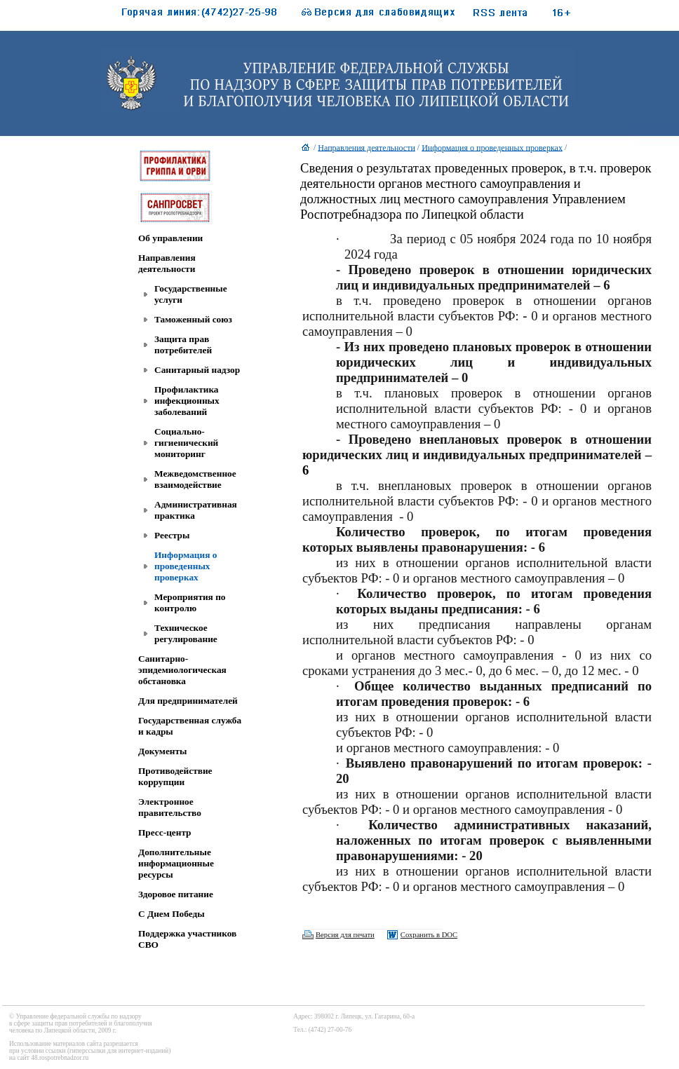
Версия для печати (345, 935)
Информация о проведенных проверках (185, 566)
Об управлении (170, 238)
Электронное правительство (169, 807)
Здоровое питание (175, 894)
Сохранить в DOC (429, 935)
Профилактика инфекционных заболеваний (187, 400)
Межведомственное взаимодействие (195, 479)
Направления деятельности (167, 263)
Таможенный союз (193, 319)
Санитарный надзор (197, 370)
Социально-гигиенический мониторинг (186, 442)
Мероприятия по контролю (190, 602)
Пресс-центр (164, 832)
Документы (162, 751)
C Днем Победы (171, 913)
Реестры (171, 535)
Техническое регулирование (185, 633)
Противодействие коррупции (175, 776)
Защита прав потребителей (183, 344)
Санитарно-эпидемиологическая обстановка (182, 669)
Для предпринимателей (188, 700)
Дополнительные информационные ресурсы (176, 863)
